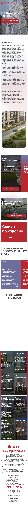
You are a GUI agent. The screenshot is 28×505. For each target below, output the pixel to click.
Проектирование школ (14, 465)
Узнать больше (11, 189)
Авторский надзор (14, 461)
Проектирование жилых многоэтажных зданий (14, 467)
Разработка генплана (14, 453)
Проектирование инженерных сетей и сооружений (14, 470)
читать (16, 286)
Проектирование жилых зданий (14, 471)
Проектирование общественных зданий (14, 463)
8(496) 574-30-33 (15, 492)
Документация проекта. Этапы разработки (14, 460)
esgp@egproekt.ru (15, 495)
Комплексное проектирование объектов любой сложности (14, 473)
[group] (11, 173)
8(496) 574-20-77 (15, 490)
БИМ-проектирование (14, 475)
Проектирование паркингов (14, 458)
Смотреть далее (16, 215)
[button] (22, 144)
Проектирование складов (14, 456)
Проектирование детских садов (14, 464)
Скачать (11, 237)
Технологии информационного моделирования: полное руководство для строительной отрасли (10, 271)
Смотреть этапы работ (10, 20)
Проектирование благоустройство (14, 455)
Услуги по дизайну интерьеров (14, 459)
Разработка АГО (14, 454)
